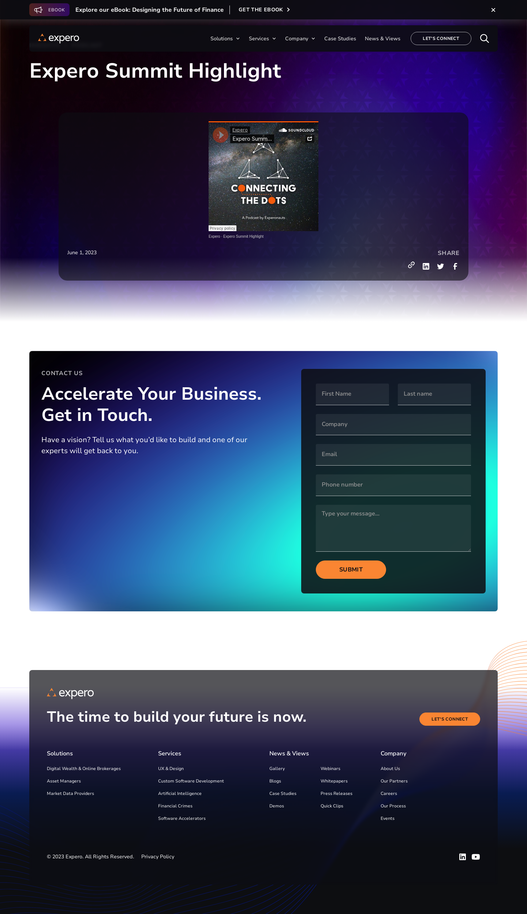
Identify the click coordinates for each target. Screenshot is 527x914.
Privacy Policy (157, 856)
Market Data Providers (70, 793)
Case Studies (282, 793)
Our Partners (394, 781)
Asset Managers (64, 781)
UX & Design (171, 768)
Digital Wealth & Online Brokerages (84, 768)
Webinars (330, 768)
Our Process (393, 806)
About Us (390, 768)
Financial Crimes (175, 806)
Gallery (277, 768)
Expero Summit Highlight (243, 236)
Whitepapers (334, 781)
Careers (389, 793)
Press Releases (336, 793)
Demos (276, 806)
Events (388, 818)
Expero (214, 236)
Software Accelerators (182, 818)
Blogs (275, 781)
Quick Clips (332, 806)
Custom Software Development (191, 781)
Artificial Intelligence (180, 793)
